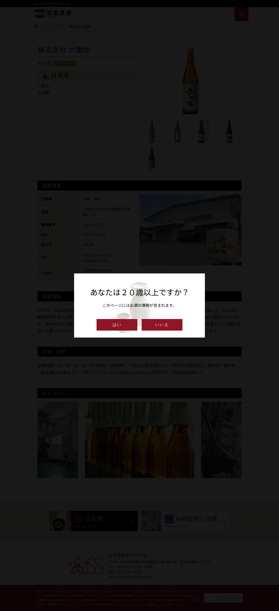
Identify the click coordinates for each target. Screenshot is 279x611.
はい (117, 325)
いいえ (162, 325)
